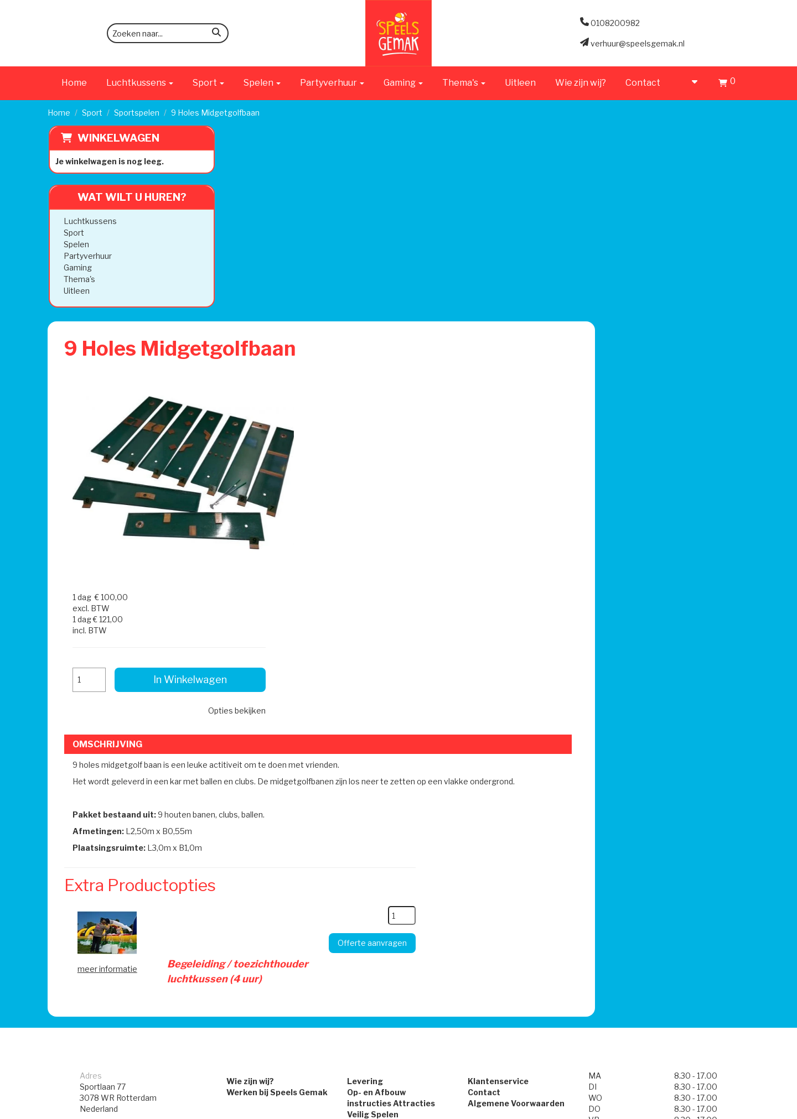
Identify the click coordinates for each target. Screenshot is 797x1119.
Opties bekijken (686, 289)
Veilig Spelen (368, 746)
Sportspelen (136, 112)
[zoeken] (216, 34)
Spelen (75, 244)
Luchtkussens (89, 221)
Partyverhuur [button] (332, 82)
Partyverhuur (87, 256)
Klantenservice (503, 712)
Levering (360, 712)
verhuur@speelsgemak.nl (127, 795)
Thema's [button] (463, 82)
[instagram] (739, 1109)
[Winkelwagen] (727, 84)
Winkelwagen (117, 138)
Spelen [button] (262, 82)
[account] (689, 83)
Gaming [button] (403, 82)
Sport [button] (208, 82)
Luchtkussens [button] (139, 82)
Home (74, 82)
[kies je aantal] (540, 563)
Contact (642, 82)
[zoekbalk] (168, 33)
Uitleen (520, 82)
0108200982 (104, 768)
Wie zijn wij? (580, 82)
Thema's (78, 279)
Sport (92, 112)
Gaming (77, 267)
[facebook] (719, 1109)
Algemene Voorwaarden (521, 735)
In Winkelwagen (664, 258)
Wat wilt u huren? (122, 197)
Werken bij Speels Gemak (261, 723)
